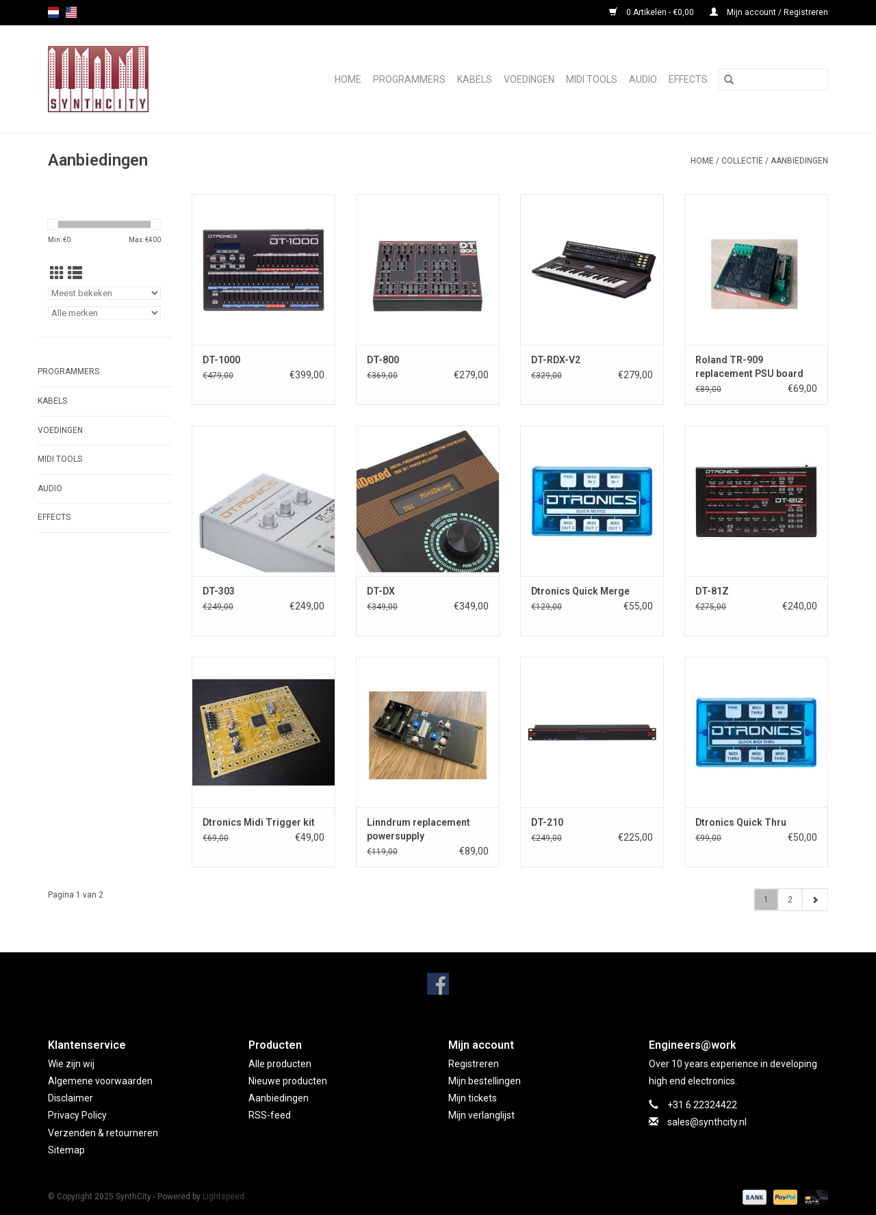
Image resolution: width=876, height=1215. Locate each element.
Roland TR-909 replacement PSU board (749, 366)
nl (53, 12)
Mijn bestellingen (484, 1080)
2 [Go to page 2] (790, 899)
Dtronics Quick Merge (580, 591)
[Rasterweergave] (57, 273)
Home (348, 79)
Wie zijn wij (71, 1063)
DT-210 (547, 822)
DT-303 (219, 591)
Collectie (742, 161)
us (71, 12)
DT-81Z (712, 591)
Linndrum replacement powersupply (418, 829)
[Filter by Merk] (104, 312)
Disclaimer (70, 1098)
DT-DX (381, 591)
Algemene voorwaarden (100, 1080)
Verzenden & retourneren (103, 1132)
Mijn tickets (472, 1098)
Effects (688, 79)
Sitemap (66, 1150)
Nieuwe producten (287, 1080)
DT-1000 (221, 359)
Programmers (409, 79)
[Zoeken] (773, 79)
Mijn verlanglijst (481, 1115)
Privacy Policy (77, 1115)
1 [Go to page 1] (766, 899)
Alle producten (279, 1063)
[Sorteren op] (104, 293)
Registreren (473, 1063)
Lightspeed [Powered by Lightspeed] (223, 1196)
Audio (643, 79)
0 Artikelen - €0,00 (652, 12)
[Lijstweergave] (75, 273)
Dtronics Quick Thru (740, 822)
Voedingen (529, 79)
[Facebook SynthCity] (438, 984)
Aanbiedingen (799, 161)
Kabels (474, 79)
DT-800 (383, 359)
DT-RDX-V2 (555, 359)
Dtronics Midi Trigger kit (259, 822)
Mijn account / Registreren (769, 12)
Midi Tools (591, 79)
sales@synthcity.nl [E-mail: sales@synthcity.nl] (707, 1121)
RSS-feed (269, 1115)
